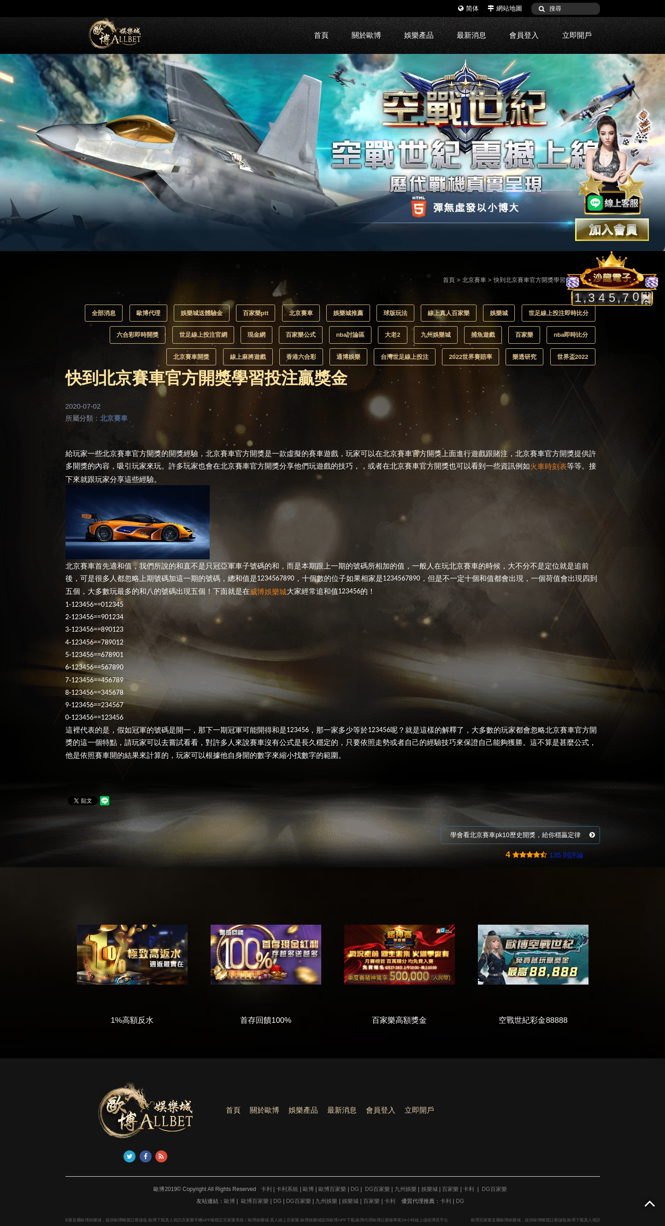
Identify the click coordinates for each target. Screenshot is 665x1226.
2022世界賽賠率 (470, 356)
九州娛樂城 (436, 334)
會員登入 (524, 35)
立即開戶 (577, 35)
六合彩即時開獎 (138, 334)
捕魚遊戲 (483, 334)
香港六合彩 (301, 356)
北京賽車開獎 (191, 356)
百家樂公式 (301, 334)
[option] (332, 152)
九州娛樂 (405, 1189)
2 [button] (644, 64)
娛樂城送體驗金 (202, 313)
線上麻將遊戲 (248, 356)
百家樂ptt (256, 313)
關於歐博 (366, 35)
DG (355, 1189)
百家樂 (524, 334)
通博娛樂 (348, 356)
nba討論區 (350, 334)
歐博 (308, 1189)
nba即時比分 (570, 334)
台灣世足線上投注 (405, 356)
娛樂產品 (419, 35)
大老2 (392, 334)
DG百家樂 (377, 1189)
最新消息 (471, 35)
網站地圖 (505, 8)
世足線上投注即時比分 (558, 313)
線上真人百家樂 (449, 313)
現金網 (256, 334)
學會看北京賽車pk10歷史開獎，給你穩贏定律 (522, 835)
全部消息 (104, 313)
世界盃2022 (572, 356)
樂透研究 (524, 356)
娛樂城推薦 (348, 313)
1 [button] (630, 64)
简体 (468, 8)
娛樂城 (499, 313)
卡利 (266, 1189)
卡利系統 (287, 1189)
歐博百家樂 (332, 1189)
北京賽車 (474, 279)
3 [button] (658, 64)
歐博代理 (148, 313)
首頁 (321, 35)
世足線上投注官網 (203, 334)
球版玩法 (395, 313)
